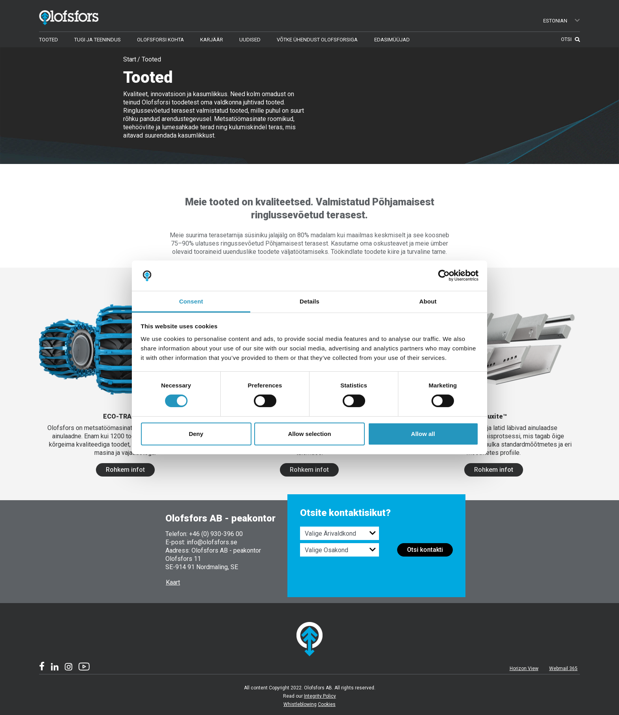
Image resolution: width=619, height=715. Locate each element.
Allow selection (309, 433)
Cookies (327, 704)
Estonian (562, 21)
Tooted (151, 59)
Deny (196, 433)
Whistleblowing (300, 704)
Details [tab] (309, 301)
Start (129, 59)
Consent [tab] (191, 301)
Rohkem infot (125, 469)
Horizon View (524, 668)
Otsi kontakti (425, 549)
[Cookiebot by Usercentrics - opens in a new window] (443, 275)
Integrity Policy (320, 696)
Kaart (173, 582)
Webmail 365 (563, 668)
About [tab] (428, 301)
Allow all (423, 433)
